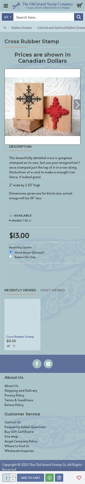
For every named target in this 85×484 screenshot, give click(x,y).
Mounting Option (20, 247)
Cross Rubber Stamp (20, 337)
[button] (77, 104)
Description (20, 147)
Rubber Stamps (22, 27)
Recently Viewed (20, 290)
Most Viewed (53, 290)
